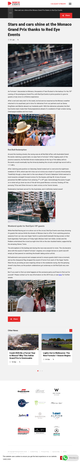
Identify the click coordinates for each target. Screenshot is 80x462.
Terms (64, 451)
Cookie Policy (34, 451)
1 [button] (37, 370)
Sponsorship (56, 451)
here (60, 275)
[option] (23, 349)
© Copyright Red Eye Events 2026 (17, 451)
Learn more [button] (7, 459)
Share (67, 15)
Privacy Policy (45, 451)
